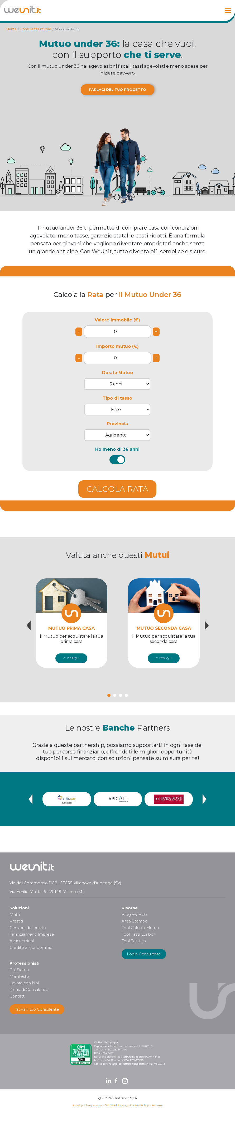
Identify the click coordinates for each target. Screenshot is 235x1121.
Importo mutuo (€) (117, 346)
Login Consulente (144, 953)
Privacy (78, 1105)
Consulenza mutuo (35, 29)
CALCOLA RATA (117, 489)
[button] (109, 695)
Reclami (157, 1105)
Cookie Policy (139, 1105)
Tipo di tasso (117, 398)
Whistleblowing (116, 1105)
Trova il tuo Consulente (37, 1009)
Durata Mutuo (117, 372)
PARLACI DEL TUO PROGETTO (117, 89)
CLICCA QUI (71, 658)
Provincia (117, 423)
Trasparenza (94, 1105)
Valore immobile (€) (117, 320)
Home (12, 29)
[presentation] (29, 626)
